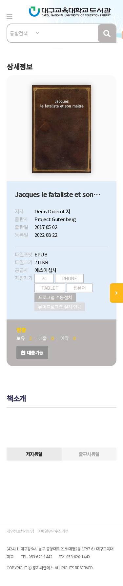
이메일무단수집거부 (53, 531)
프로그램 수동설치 (55, 297)
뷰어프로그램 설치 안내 (59, 306)
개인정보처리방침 (20, 531)
